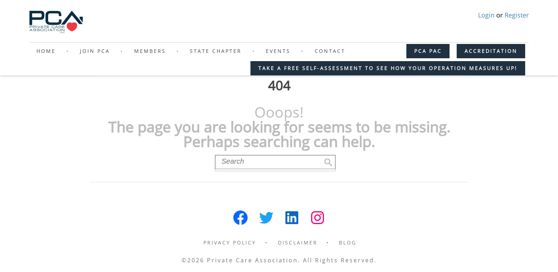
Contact (330, 51)
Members (150, 51)
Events (278, 51)
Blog (347, 242)
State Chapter (216, 51)
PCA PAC (428, 51)
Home (46, 51)
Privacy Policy (229, 242)
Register (516, 15)
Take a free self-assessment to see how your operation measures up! (387, 68)
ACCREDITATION (491, 51)
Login (487, 15)
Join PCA (95, 51)
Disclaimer (298, 242)
